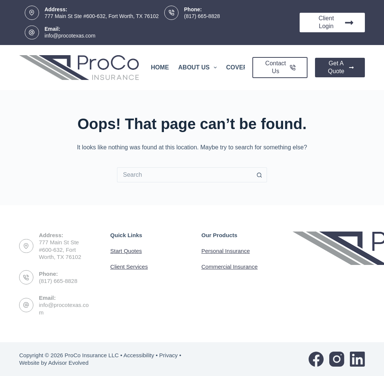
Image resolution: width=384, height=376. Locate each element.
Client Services (129, 266)
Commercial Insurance (229, 266)
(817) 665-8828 (202, 16)
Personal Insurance (225, 251)
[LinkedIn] (357, 359)
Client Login (335, 22)
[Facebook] (316, 359)
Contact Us (280, 67)
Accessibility (138, 355)
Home (160, 67)
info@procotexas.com (70, 36)
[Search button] (259, 174)
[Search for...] (184, 174)
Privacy (168, 355)
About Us (199, 67)
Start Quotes (126, 251)
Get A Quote (341, 67)
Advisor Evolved (68, 362)
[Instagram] (336, 359)
